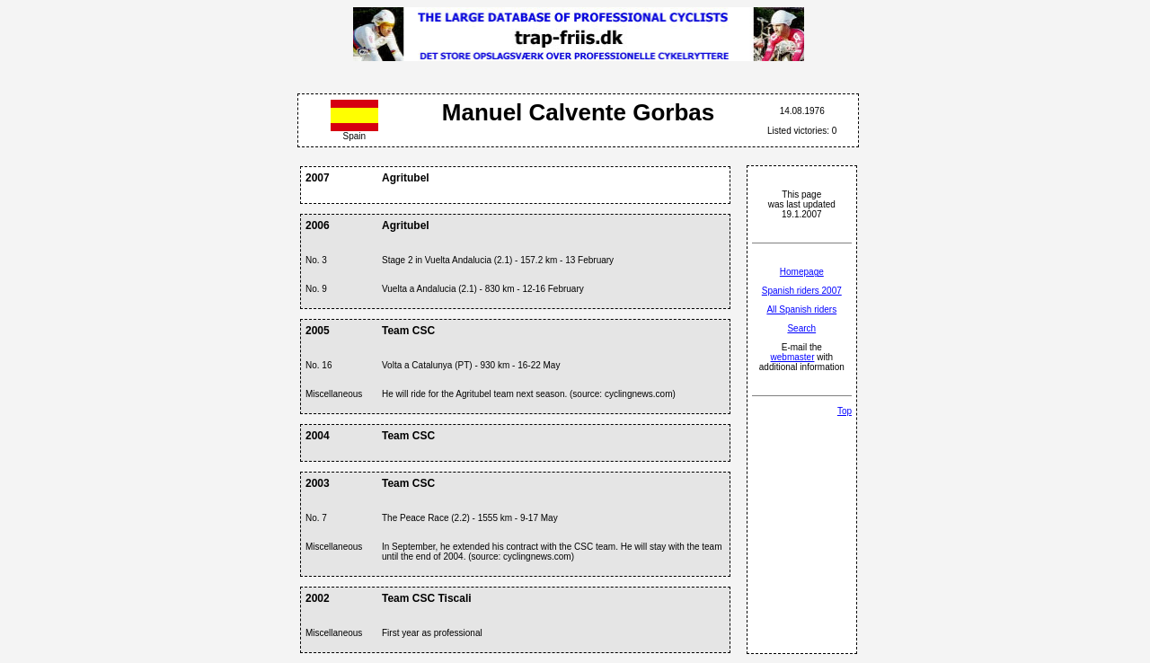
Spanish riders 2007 (802, 291)
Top (844, 411)
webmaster (793, 357)
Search (801, 328)
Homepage (802, 272)
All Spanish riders (801, 309)
